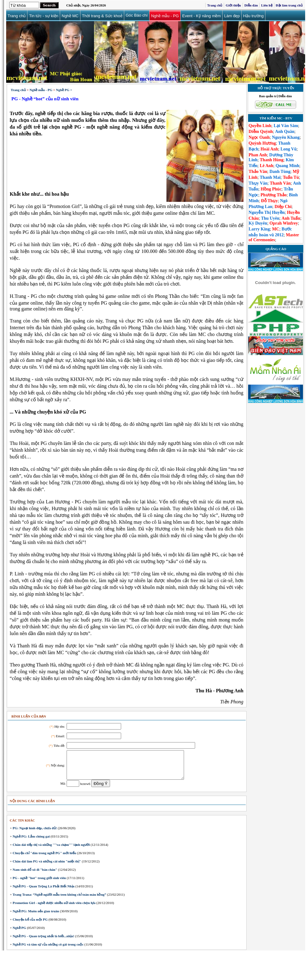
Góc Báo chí (137, 15)
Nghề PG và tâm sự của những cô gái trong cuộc (48, 950)
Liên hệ (266, 5)
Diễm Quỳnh (261, 131)
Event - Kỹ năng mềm (201, 16)
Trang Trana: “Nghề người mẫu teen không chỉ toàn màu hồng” (59, 900)
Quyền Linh (260, 125)
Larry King (259, 229)
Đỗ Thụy (269, 200)
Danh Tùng (279, 171)
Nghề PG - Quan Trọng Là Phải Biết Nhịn (43, 892)
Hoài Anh (269, 149)
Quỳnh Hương (262, 143)
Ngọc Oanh (259, 137)
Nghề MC (70, 16)
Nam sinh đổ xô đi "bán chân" (34, 875)
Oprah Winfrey (283, 223)
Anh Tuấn (291, 218)
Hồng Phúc (271, 189)
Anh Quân (284, 131)
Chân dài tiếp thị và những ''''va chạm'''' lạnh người (51, 850)
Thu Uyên (270, 218)
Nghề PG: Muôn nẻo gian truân (35, 916)
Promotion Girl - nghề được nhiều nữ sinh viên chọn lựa (53, 908)
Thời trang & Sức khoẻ (102, 16)
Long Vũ (288, 149)
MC (275, 229)
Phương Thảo (273, 195)
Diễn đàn (251, 5)
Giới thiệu (233, 5)
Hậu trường (253, 16)
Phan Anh (258, 155)
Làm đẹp (231, 16)
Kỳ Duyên (258, 223)
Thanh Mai (270, 177)
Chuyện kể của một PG (29, 925)
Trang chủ (214, 5)
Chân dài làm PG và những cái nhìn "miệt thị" (46, 867)
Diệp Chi (283, 206)
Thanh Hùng (272, 160)
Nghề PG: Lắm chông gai (31, 842)
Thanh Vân (280, 183)
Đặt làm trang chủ (289, 5)
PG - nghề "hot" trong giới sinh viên (39, 883)
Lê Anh (266, 165)
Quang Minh (287, 165)
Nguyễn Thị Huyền (267, 212)
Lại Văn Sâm (286, 125)
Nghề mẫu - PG (165, 16)
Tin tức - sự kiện (43, 16)
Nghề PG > (64, 90)
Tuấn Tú (291, 177)
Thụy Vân (258, 183)
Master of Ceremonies (274, 237)
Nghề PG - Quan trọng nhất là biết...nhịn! (43, 941)
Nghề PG (19, 933)
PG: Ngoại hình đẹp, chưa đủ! (34, 833)
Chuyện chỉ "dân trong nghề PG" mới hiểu (44, 858)
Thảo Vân (258, 171)
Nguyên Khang (286, 137)
